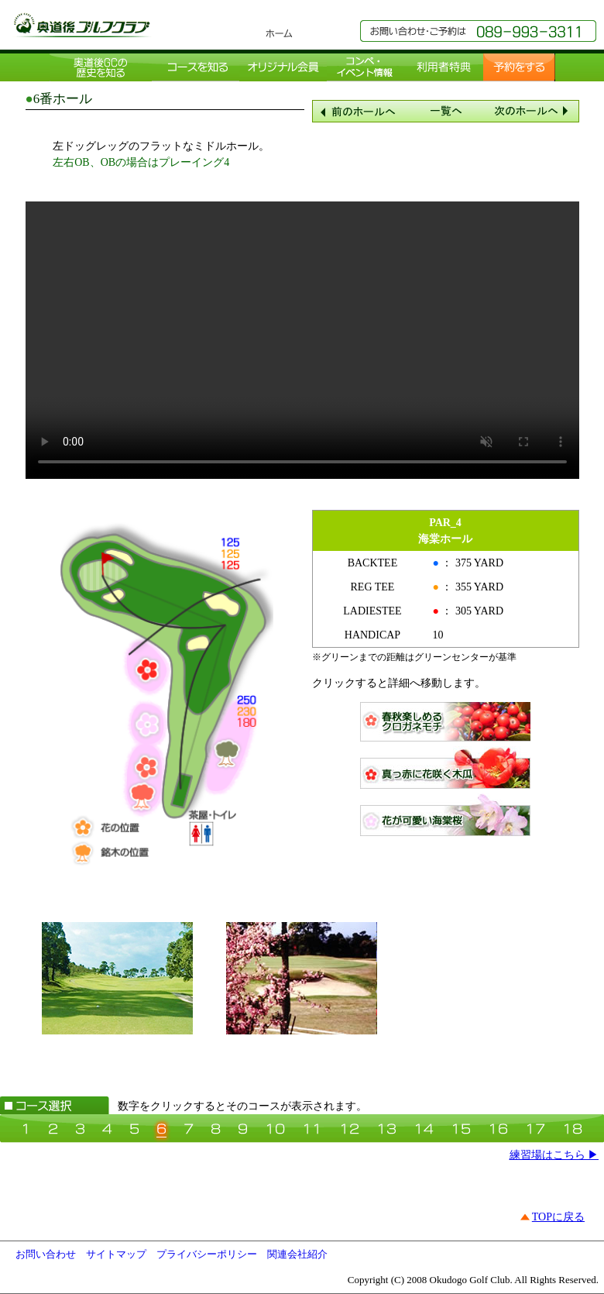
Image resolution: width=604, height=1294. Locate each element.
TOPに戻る (558, 1217)
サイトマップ (116, 1254)
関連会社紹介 (297, 1254)
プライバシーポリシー (206, 1254)
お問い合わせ (45, 1254)
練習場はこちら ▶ (554, 1155)
